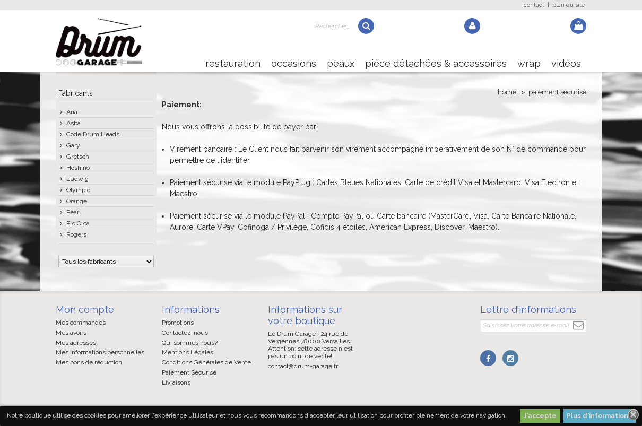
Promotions (178, 322)
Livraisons (176, 382)
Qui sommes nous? (190, 342)
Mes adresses (76, 342)
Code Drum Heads (92, 134)
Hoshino (78, 167)
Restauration (233, 63)
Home (507, 92)
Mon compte (85, 309)
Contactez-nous (185, 332)
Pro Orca (78, 223)
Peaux (340, 63)
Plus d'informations (599, 416)
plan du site (568, 5)
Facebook (488, 358)
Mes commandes (81, 322)
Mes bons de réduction (89, 362)
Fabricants (75, 93)
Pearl (73, 212)
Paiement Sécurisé (189, 372)
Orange (76, 201)
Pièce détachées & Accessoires (436, 63)
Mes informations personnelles (100, 352)
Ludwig (77, 178)
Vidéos (566, 63)
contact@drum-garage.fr (303, 366)
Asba (73, 123)
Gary (73, 145)
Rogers (76, 234)
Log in (472, 26)
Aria (71, 112)
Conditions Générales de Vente (206, 362)
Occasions (293, 63)
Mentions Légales (187, 352)
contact (534, 5)
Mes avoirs (71, 332)
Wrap (529, 63)
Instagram (510, 358)
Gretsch (77, 156)
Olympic (78, 190)
